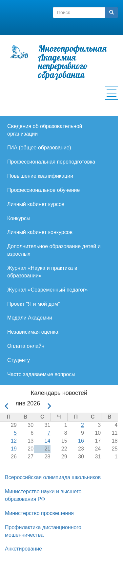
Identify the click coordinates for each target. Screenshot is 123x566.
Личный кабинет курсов (35, 204)
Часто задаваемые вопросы (41, 374)
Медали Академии (29, 318)
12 (14, 441)
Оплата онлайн (25, 346)
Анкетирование (23, 549)
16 (81, 441)
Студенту (18, 360)
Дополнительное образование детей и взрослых (54, 250)
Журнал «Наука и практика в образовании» (42, 271)
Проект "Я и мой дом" (33, 304)
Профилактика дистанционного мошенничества (43, 531)
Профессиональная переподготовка (51, 162)
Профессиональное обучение (43, 190)
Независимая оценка (32, 332)
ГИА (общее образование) (39, 147)
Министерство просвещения (39, 513)
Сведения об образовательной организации (44, 130)
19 (14, 448)
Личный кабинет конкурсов (39, 232)
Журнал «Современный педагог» (47, 290)
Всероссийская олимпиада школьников (53, 477)
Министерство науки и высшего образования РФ (43, 495)
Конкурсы (18, 218)
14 (48, 441)
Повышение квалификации (40, 176)
